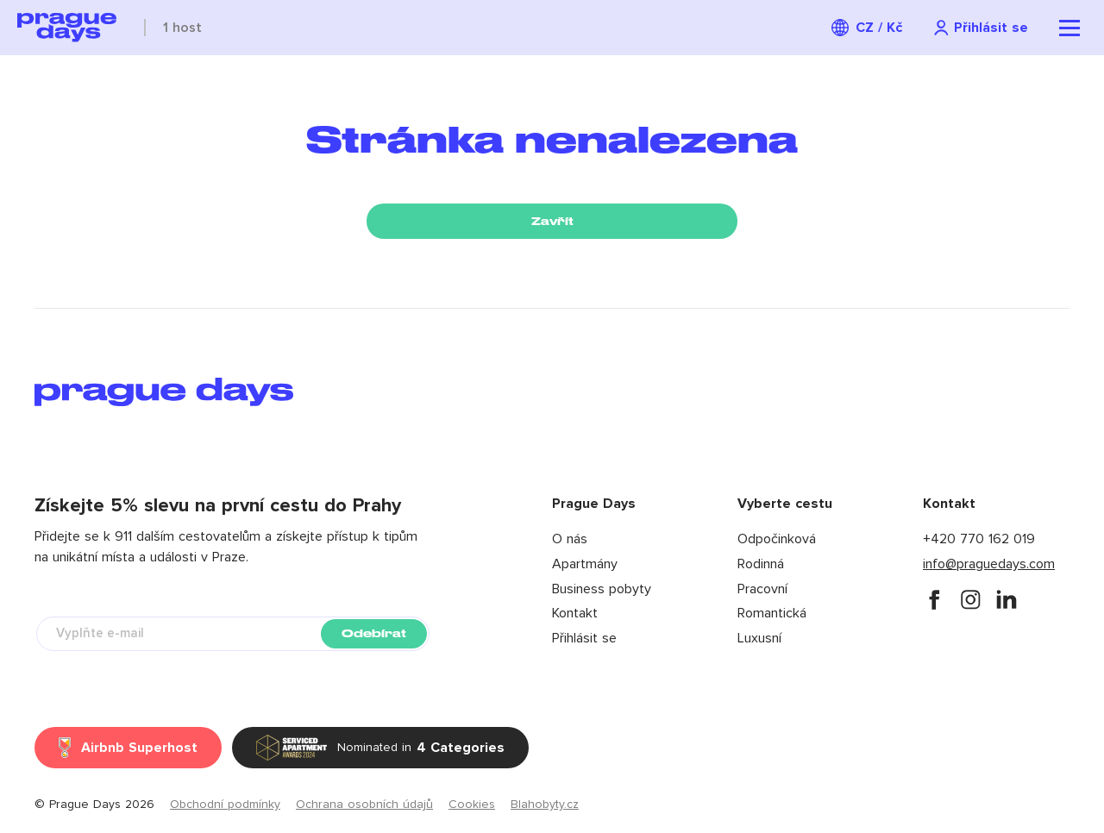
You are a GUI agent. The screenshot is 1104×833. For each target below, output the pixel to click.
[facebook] (934, 599)
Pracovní (762, 589)
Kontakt (575, 613)
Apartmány (585, 564)
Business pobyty (601, 589)
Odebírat (374, 633)
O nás (569, 539)
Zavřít (552, 221)
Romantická (771, 613)
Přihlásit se (584, 638)
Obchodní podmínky (225, 805)
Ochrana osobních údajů (364, 805)
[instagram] (970, 599)
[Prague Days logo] (66, 27)
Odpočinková (776, 539)
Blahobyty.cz (545, 805)
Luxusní (759, 638)
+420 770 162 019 (979, 539)
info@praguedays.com (989, 564)
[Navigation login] (981, 28)
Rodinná (760, 564)
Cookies (471, 805)
